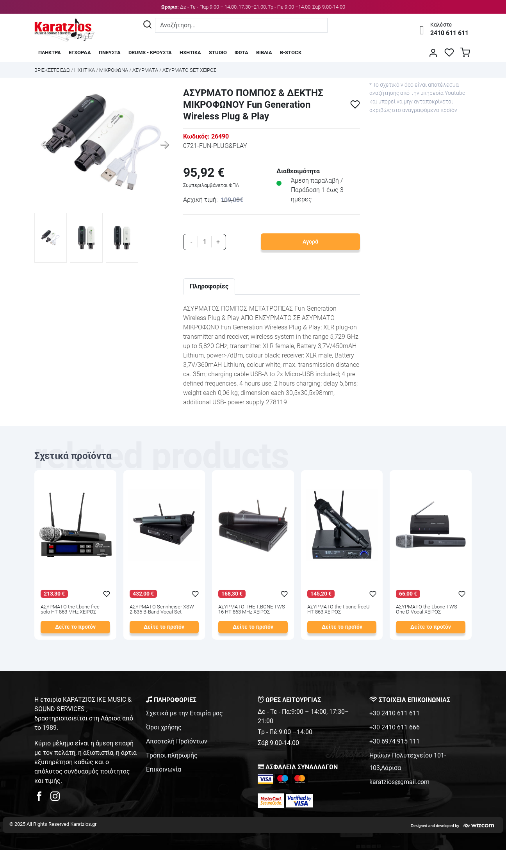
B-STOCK (290, 52)
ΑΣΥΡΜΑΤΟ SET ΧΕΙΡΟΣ (189, 70)
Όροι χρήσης (164, 727)
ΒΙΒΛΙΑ (264, 52)
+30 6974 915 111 (394, 741)
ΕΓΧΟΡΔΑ (80, 52)
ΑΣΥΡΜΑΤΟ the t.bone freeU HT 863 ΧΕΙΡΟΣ (338, 610)
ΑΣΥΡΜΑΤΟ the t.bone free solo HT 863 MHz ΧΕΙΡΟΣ (70, 610)
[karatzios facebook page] (42, 798)
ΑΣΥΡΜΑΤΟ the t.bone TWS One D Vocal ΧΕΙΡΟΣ (426, 610)
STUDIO (218, 52)
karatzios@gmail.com (399, 782)
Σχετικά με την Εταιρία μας (184, 713)
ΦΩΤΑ (241, 52)
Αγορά (310, 241)
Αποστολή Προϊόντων (176, 741)
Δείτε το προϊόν (75, 627)
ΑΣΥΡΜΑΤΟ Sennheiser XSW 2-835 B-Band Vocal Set (162, 610)
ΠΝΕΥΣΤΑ (110, 52)
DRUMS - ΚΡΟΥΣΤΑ (150, 52)
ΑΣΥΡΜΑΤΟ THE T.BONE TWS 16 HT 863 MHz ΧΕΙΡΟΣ (251, 610)
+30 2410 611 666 (394, 727)
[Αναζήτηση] (147, 25)
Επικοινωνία (163, 769)
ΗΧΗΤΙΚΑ (190, 52)
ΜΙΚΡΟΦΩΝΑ (113, 70)
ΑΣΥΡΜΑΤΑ (145, 70)
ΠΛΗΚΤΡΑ (49, 52)
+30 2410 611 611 (394, 713)
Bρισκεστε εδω (52, 70)
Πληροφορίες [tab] (209, 286)
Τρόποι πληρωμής (172, 755)
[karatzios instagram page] (55, 798)
